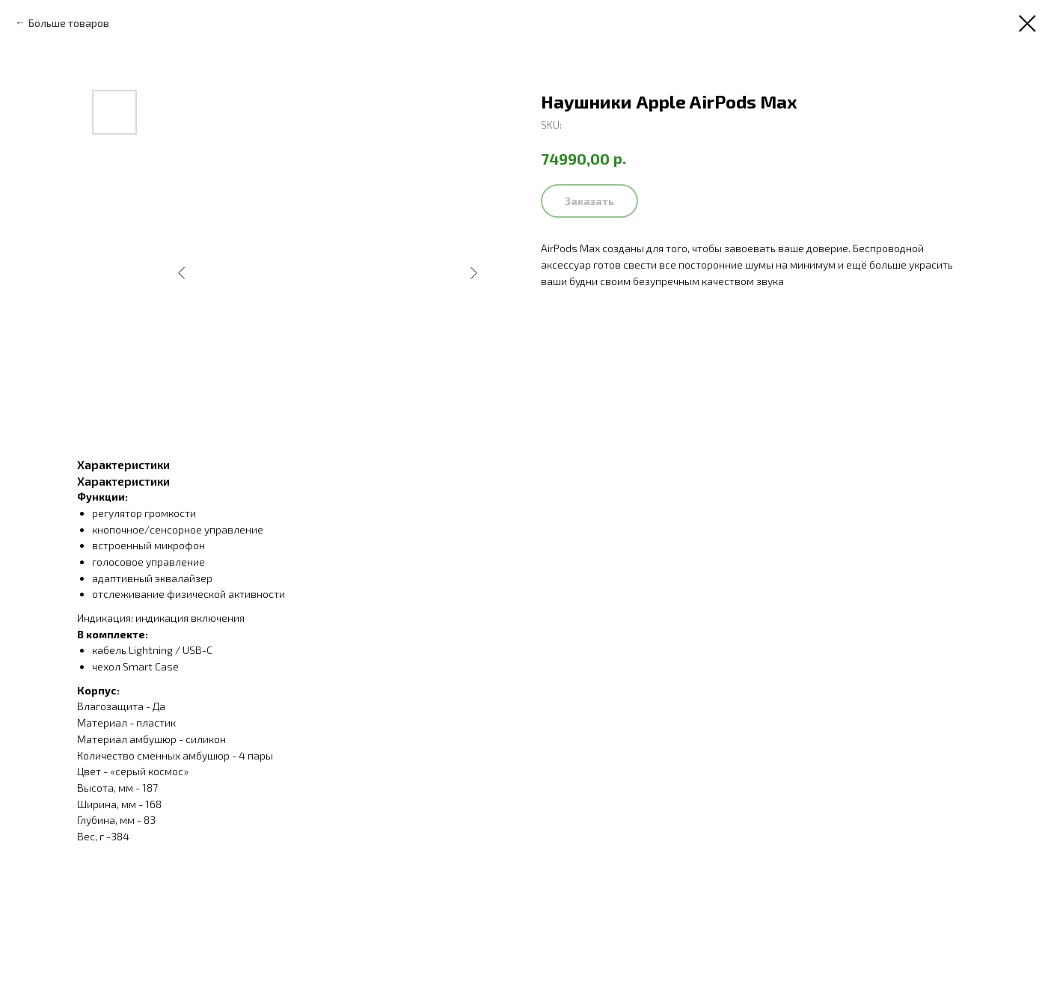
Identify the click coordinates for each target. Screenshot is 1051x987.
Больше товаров (68, 22)
